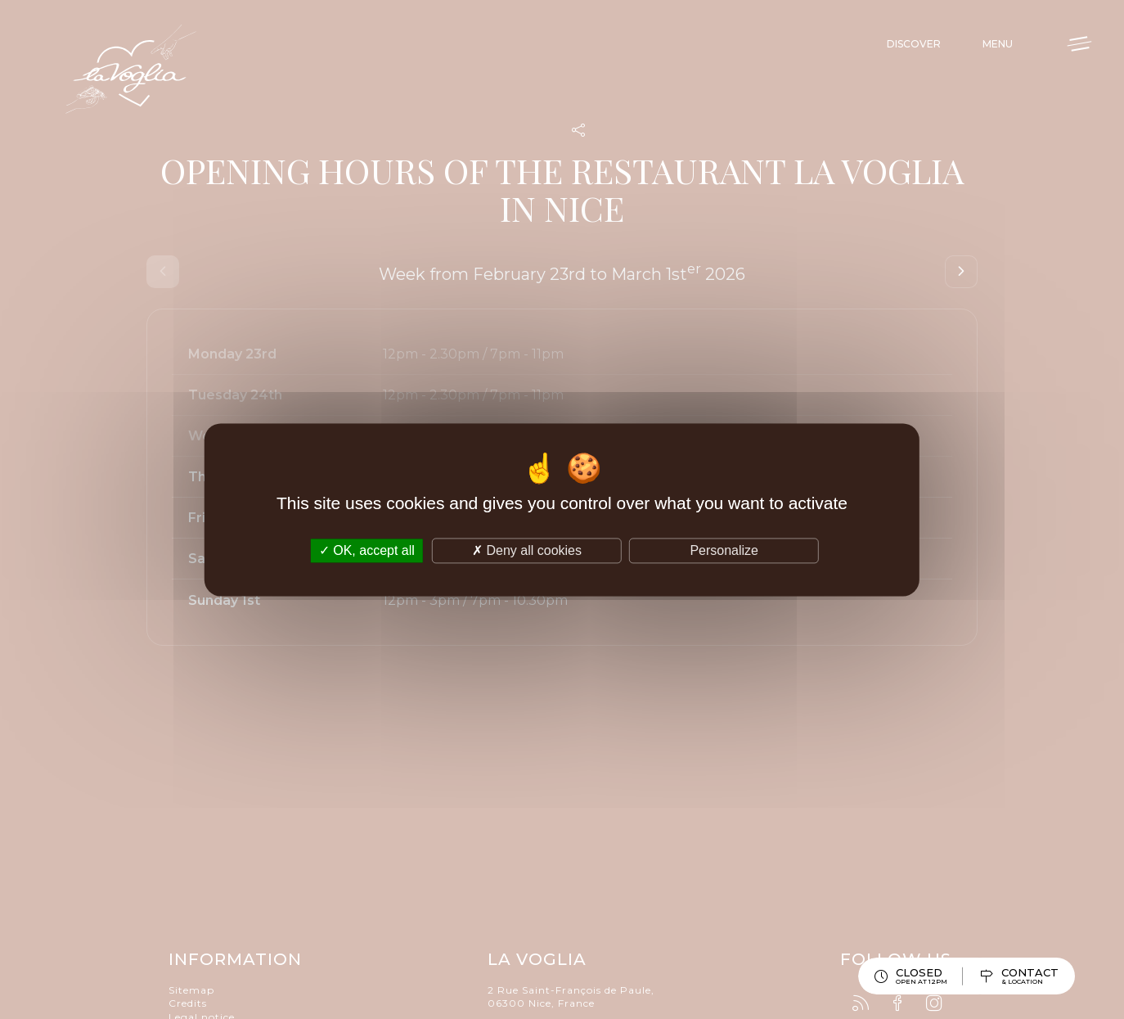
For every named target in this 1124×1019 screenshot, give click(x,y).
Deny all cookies (527, 550)
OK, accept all (367, 550)
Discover (914, 44)
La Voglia (130, 70)
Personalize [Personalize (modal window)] (724, 550)
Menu (997, 44)
